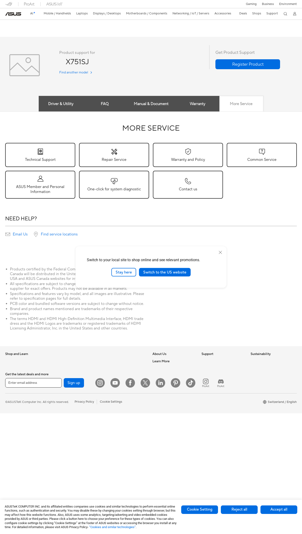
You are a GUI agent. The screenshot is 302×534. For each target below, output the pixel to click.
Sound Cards (63, 425)
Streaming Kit (112, 422)
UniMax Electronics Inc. (168, 411)
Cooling (59, 411)
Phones (10, 369)
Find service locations (59, 234)
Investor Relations (165, 382)
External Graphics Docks (71, 447)
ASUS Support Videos (216, 422)
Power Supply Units (67, 418)
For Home (12, 383)
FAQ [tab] (104, 104)
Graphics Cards (65, 397)
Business (268, 4)
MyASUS (207, 429)
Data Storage (63, 439)
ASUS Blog (160, 468)
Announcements (163, 375)
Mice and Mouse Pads (118, 408)
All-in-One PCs (15, 440)
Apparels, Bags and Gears (120, 429)
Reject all (239, 509)
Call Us (206, 397)
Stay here (124, 272)
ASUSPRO (159, 447)
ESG (254, 361)
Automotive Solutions (167, 454)
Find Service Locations (217, 375)
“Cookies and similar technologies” (112, 527)
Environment (288, 4)
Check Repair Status (215, 368)
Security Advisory (213, 415)
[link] (13, 14)
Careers (158, 368)
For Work (11, 390)
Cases (58, 404)
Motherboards (64, 390)
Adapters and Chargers (119, 443)
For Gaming (13, 411)
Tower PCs (12, 447)
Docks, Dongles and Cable (121, 451)
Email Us (20, 234)
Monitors (11, 426)
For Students (14, 404)
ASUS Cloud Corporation (170, 404)
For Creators (14, 397)
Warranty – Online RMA (217, 361)
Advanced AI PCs (164, 432)
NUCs (58, 368)
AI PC (156, 425)
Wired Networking (115, 387)
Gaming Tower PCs (67, 361)
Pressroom (160, 390)
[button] (251, 4)
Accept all (278, 509)
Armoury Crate (162, 475)
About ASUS (161, 361)
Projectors (12, 433)
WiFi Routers (112, 369)
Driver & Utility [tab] (60, 104)
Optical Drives (64, 432)
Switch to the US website (164, 272)
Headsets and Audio (117, 415)
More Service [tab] (242, 104)
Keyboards (110, 401)
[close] (220, 252)
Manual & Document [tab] (151, 104)
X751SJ (13, 25)
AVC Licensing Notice (167, 461)
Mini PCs (60, 375)
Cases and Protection (118, 436)
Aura (155, 482)
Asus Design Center (166, 439)
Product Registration (216, 382)
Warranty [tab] (198, 104)
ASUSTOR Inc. (162, 397)
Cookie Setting (199, 509)
